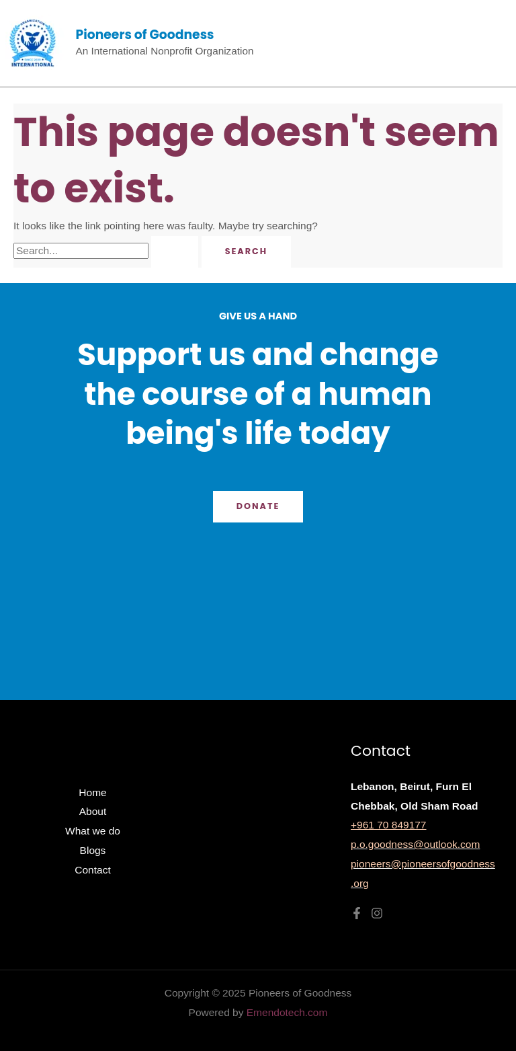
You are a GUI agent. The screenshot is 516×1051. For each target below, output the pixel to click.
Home (92, 792)
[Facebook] (357, 913)
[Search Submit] (174, 252)
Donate (258, 506)
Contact (92, 869)
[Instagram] (377, 913)
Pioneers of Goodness (145, 35)
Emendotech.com (287, 1012)
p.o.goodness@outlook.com (415, 844)
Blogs (93, 850)
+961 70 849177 (389, 824)
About (93, 811)
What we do (92, 830)
